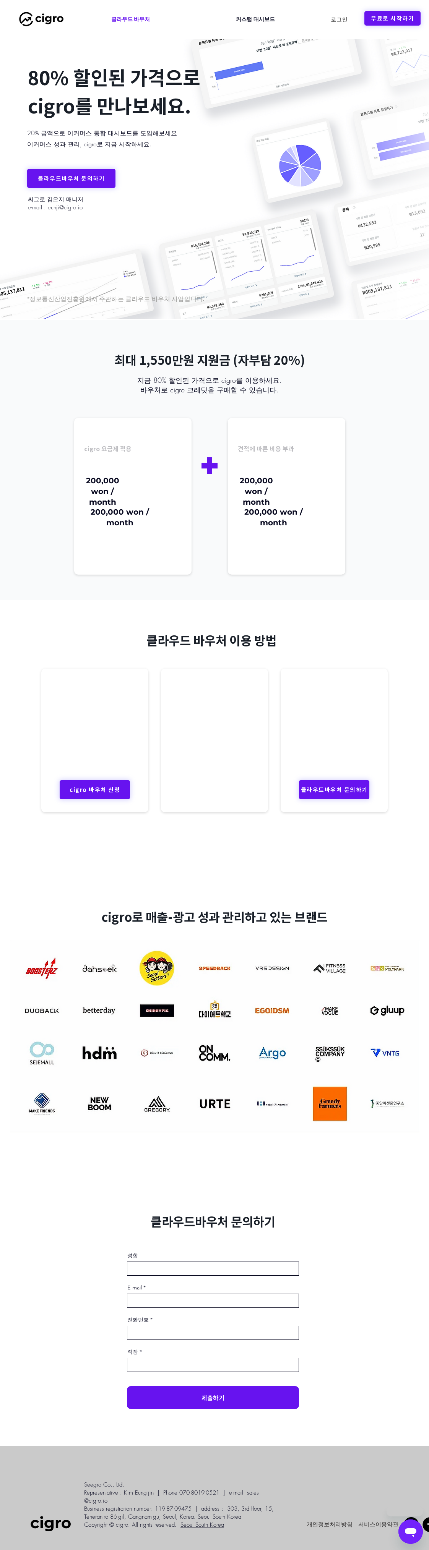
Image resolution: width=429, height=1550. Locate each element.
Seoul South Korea (202, 1525)
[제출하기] (213, 1397)
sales (253, 1493)
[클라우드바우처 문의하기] (71, 178)
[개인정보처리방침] (329, 1524)
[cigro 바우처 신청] (95, 789)
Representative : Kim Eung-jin (119, 1493)
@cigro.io (95, 1501)
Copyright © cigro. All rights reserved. (130, 1525)
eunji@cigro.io (65, 207)
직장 (132, 1351)
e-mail (236, 1493)
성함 (132, 1255)
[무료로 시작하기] (392, 18)
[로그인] (339, 19)
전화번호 (138, 1319)
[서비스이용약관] (378, 1524)
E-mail (134, 1287)
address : (212, 1509)
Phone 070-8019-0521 (191, 1493)
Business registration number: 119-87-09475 (138, 1509)
